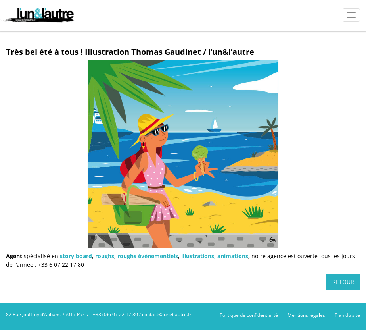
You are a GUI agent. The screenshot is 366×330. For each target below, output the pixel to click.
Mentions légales (306, 315)
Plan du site (347, 315)
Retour (343, 282)
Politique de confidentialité (249, 315)
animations (232, 256)
